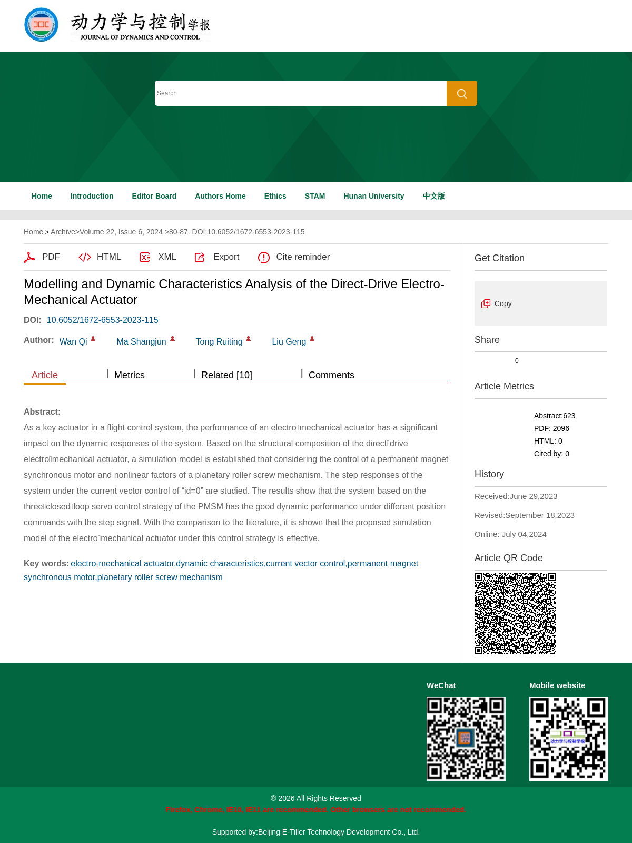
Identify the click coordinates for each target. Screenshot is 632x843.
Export (226, 257)
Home (42, 196)
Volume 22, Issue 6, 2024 (121, 232)
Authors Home (220, 196)
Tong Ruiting (219, 341)
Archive (63, 232)
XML (167, 257)
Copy (503, 303)
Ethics (275, 196)
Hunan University (373, 196)
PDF (51, 257)
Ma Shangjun (141, 341)
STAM (315, 196)
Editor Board (154, 196)
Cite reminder (303, 257)
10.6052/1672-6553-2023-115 (103, 320)
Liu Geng (289, 341)
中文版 (434, 196)
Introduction (92, 196)
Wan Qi (73, 341)
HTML (109, 257)
